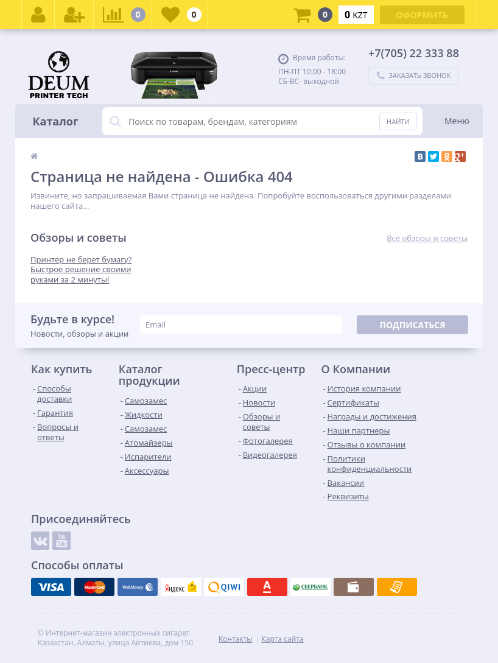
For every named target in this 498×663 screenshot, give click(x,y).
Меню (456, 121)
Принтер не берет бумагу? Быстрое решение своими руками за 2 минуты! (81, 270)
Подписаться (412, 325)
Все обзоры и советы (427, 238)
